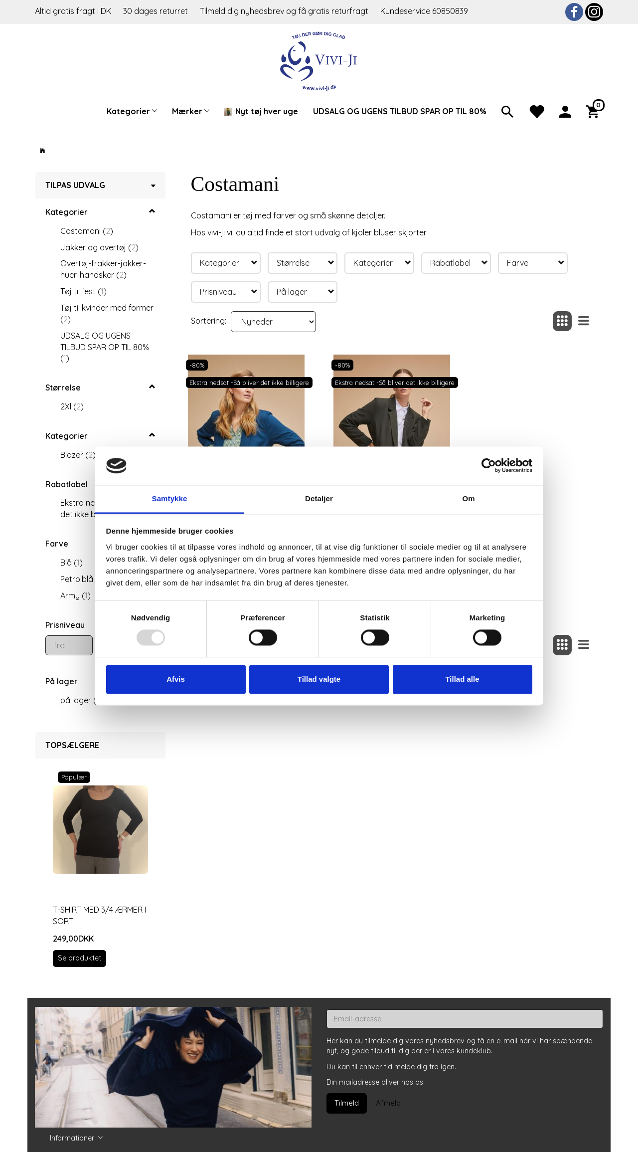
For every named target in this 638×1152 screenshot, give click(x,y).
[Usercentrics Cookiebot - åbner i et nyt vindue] (488, 465)
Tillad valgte (319, 679)
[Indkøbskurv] (595, 111)
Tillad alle (462, 679)
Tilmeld (346, 1103)
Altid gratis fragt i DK (73, 11)
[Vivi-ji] (319, 60)
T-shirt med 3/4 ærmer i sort (99, 915)
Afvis (175, 679)
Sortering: (208, 321)
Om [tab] (468, 498)
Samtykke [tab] (169, 498)
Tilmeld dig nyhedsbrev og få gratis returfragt (285, 11)
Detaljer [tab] (319, 498)
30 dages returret (156, 11)
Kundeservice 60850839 (424, 11)
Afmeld (388, 1103)
